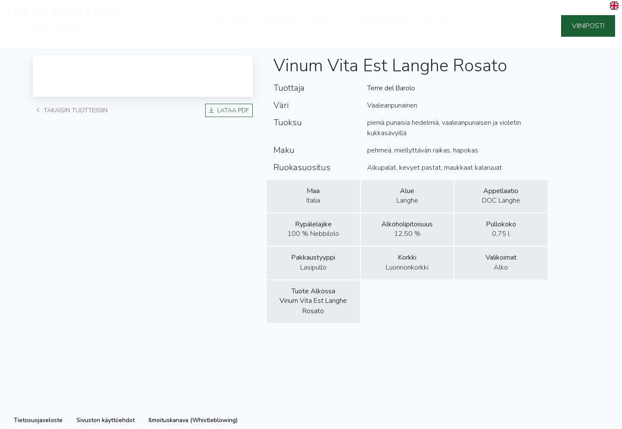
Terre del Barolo (391, 88)
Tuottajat (229, 26)
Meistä (322, 26)
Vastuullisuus (377, 26)
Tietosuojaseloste (38, 420)
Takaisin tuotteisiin (72, 110)
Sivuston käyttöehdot (105, 420)
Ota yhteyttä (444, 26)
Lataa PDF (229, 110)
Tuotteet (279, 26)
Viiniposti (588, 26)
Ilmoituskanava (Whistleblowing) (193, 420)
